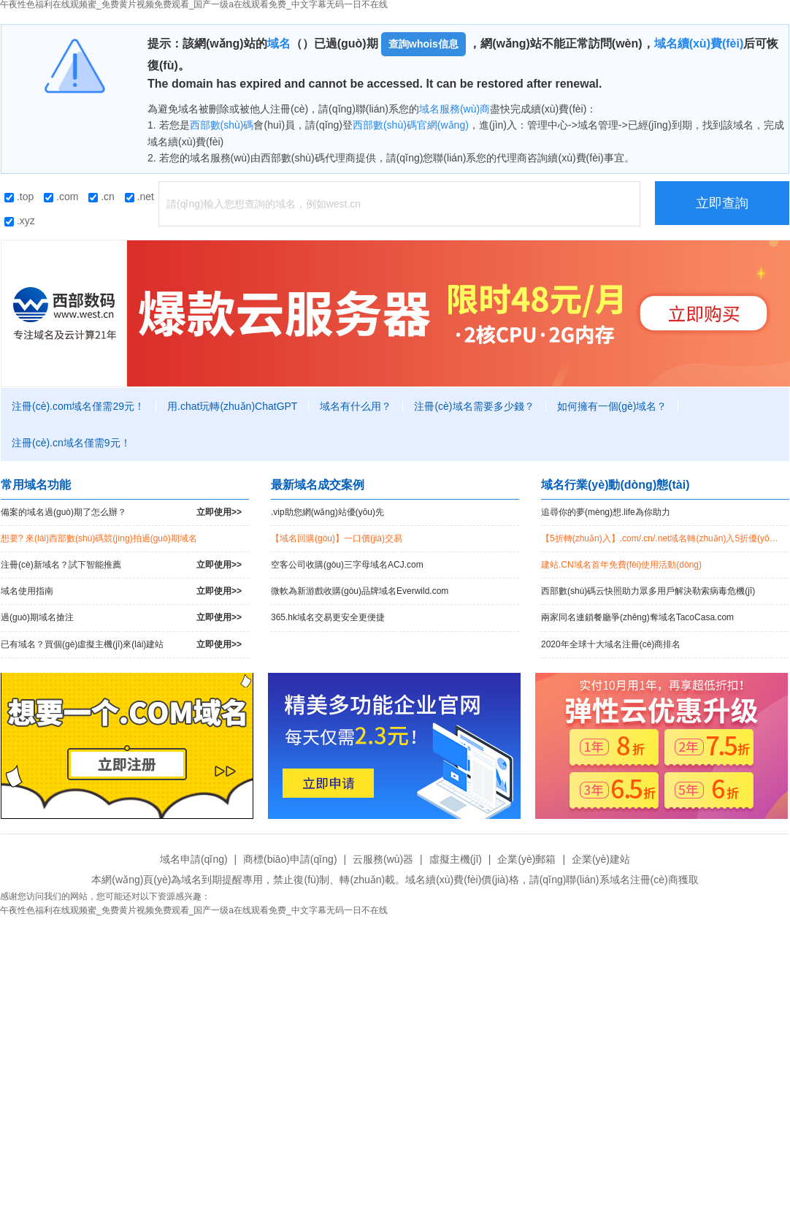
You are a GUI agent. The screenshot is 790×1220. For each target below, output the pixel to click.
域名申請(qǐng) (194, 859)
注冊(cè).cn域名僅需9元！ (71, 443)
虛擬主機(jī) (455, 859)
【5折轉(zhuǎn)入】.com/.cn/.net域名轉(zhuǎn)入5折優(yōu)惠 (663, 538)
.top (19, 196)
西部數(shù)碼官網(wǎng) (411, 125)
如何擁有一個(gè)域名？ (612, 406)
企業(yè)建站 (601, 859)
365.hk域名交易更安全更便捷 (328, 617)
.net (139, 196)
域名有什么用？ (355, 406)
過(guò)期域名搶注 (121, 618)
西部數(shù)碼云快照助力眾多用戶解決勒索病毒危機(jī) (648, 591)
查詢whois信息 (423, 44)
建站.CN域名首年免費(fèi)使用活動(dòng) (621, 565)
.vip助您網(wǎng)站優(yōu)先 (327, 512)
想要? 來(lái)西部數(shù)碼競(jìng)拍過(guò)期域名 (99, 538)
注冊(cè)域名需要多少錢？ (474, 406)
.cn (101, 196)
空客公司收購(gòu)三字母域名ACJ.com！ (347, 565)
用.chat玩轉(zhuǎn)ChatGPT (232, 406)
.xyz (19, 220)
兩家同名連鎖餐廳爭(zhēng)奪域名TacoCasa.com (637, 617)
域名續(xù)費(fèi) (699, 43)
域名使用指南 (121, 591)
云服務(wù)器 (383, 859)
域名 (279, 43)
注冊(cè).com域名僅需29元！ (78, 406)
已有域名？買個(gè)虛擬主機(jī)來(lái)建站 (121, 645)
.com (61, 196)
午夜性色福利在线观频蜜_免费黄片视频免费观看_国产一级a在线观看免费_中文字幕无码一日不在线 (194, 910)
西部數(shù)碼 (222, 125)
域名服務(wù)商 (454, 109)
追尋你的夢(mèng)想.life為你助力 (605, 512)
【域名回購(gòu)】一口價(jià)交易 (336, 538)
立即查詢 (722, 203)
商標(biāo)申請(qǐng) (290, 859)
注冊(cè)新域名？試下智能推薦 (121, 565)
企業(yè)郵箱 (526, 859)
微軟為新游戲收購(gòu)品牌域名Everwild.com (359, 591)
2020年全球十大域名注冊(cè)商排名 (610, 644)
